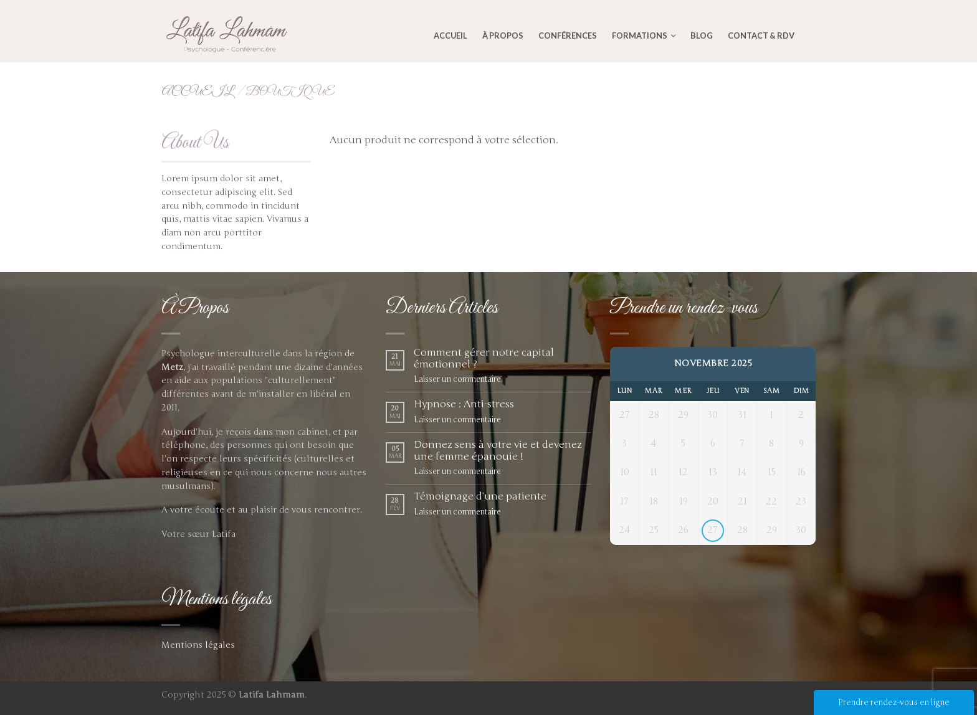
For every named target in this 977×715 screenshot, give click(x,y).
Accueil (450, 35)
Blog (701, 35)
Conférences (567, 35)
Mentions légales (198, 645)
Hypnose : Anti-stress (464, 404)
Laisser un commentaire (457, 379)
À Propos (502, 35)
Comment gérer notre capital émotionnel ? (484, 359)
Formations (639, 35)
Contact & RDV (761, 35)
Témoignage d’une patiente (480, 497)
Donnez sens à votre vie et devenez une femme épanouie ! (498, 451)
